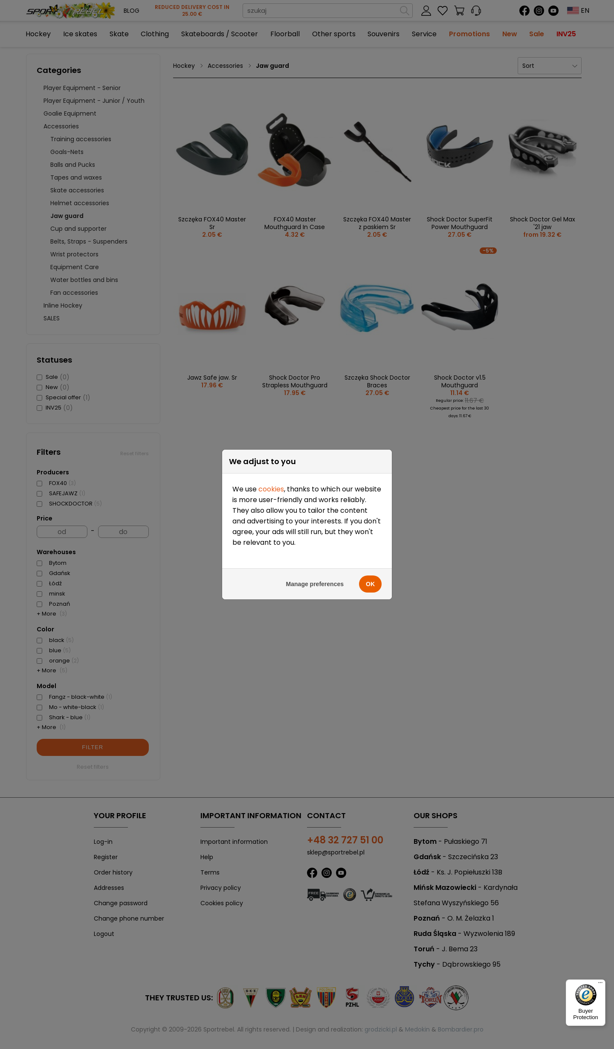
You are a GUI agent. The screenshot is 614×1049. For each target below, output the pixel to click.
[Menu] (600, 984)
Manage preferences (315, 572)
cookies (271, 477)
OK (370, 572)
